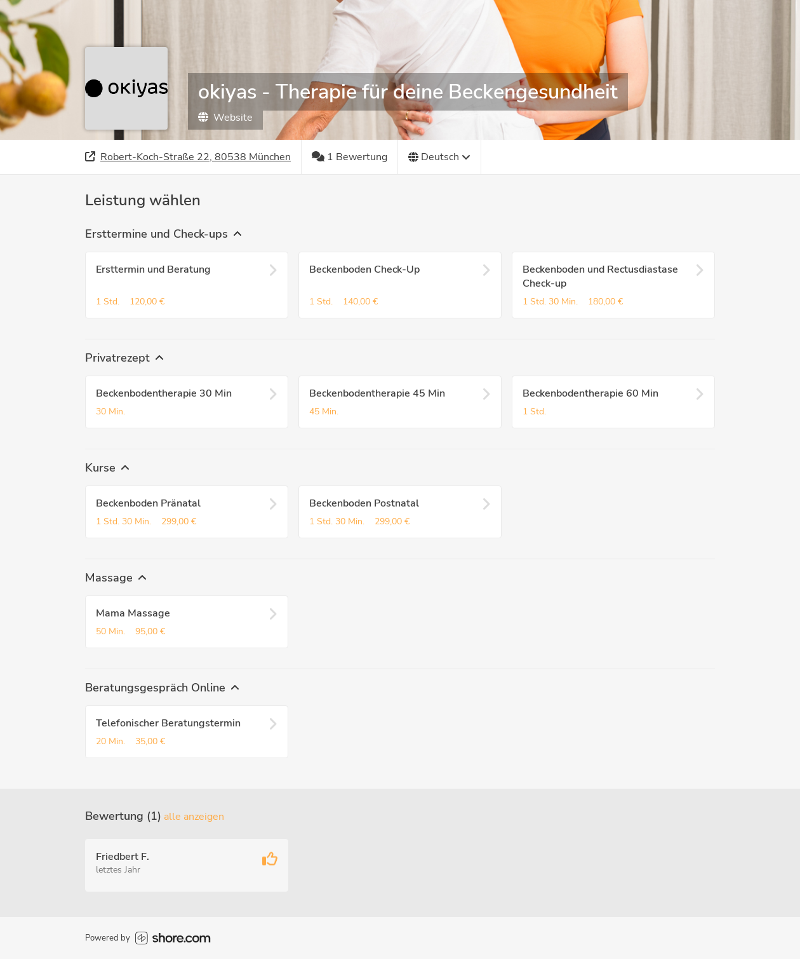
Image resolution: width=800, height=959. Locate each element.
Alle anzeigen (194, 817)
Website (225, 118)
